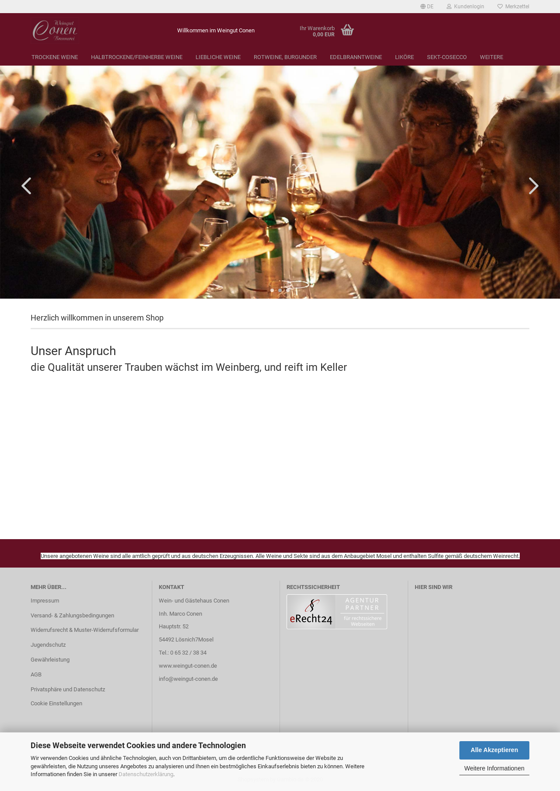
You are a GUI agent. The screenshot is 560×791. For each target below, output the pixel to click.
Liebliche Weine (218, 57)
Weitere (491, 57)
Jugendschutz (48, 644)
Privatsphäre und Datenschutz (68, 689)
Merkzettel (513, 6)
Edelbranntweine (356, 57)
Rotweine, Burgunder (285, 57)
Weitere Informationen (494, 768)
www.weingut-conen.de (188, 665)
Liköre (404, 57)
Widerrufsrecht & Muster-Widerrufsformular (85, 630)
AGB (36, 674)
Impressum (45, 600)
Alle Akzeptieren (494, 749)
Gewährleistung (50, 659)
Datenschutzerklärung (146, 774)
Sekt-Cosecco (447, 57)
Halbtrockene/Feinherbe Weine (136, 57)
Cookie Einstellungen (56, 703)
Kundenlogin (465, 6)
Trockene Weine (55, 57)
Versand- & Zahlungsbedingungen (72, 615)
